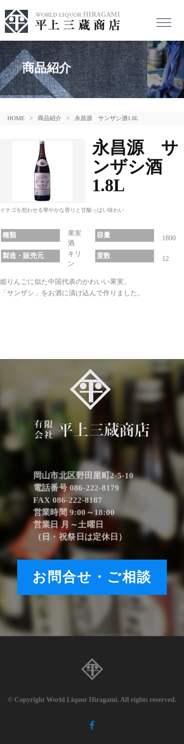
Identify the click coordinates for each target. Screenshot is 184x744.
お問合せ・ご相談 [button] (92, 577)
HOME (16, 118)
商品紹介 (49, 118)
